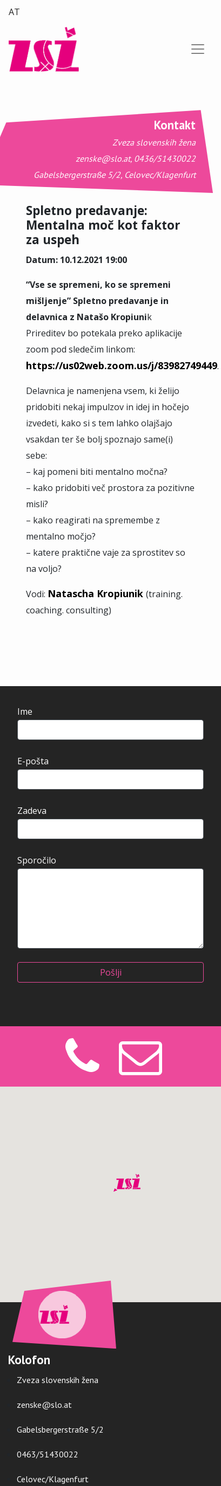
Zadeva (110, 822)
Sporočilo (110, 901)
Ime (110, 723)
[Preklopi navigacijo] (197, 49)
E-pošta (110, 772)
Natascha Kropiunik (97, 593)
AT (14, 12)
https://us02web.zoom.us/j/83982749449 (121, 365)
